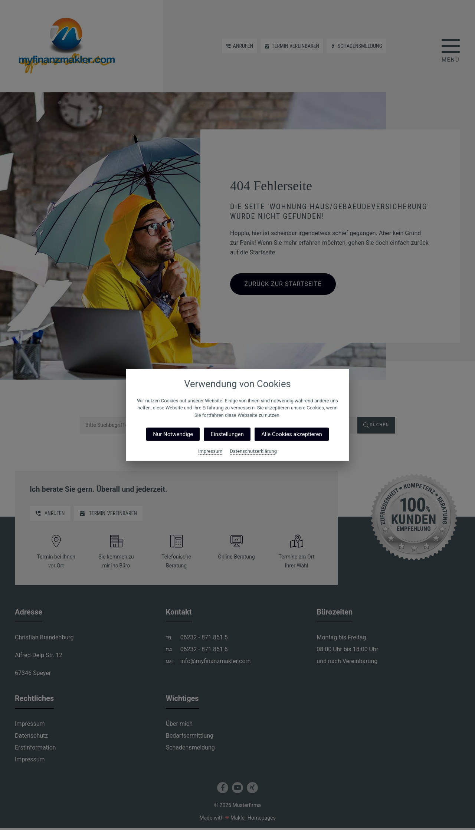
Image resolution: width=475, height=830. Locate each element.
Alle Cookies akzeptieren (291, 434)
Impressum (210, 451)
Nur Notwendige (173, 434)
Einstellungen (227, 434)
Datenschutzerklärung (253, 451)
